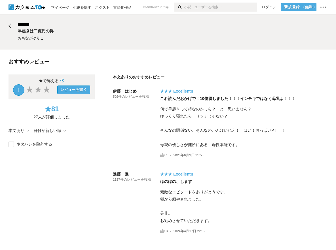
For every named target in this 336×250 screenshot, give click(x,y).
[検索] (179, 7)
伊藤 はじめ (125, 91)
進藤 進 (121, 174)
